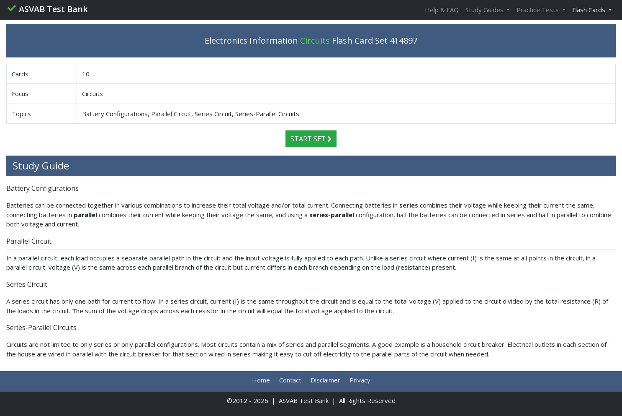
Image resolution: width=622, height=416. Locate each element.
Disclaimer (325, 380)
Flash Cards (589, 9)
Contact (290, 380)
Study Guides (485, 9)
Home (261, 380)
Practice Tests (538, 9)
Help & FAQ (442, 9)
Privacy (360, 380)
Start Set (311, 138)
